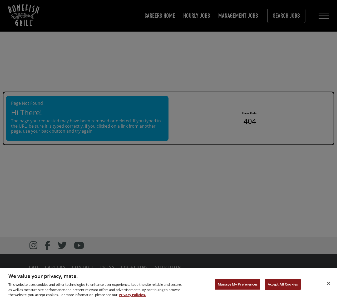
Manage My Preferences (237, 285)
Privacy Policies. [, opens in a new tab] (132, 295)
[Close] (328, 284)
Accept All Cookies (283, 285)
